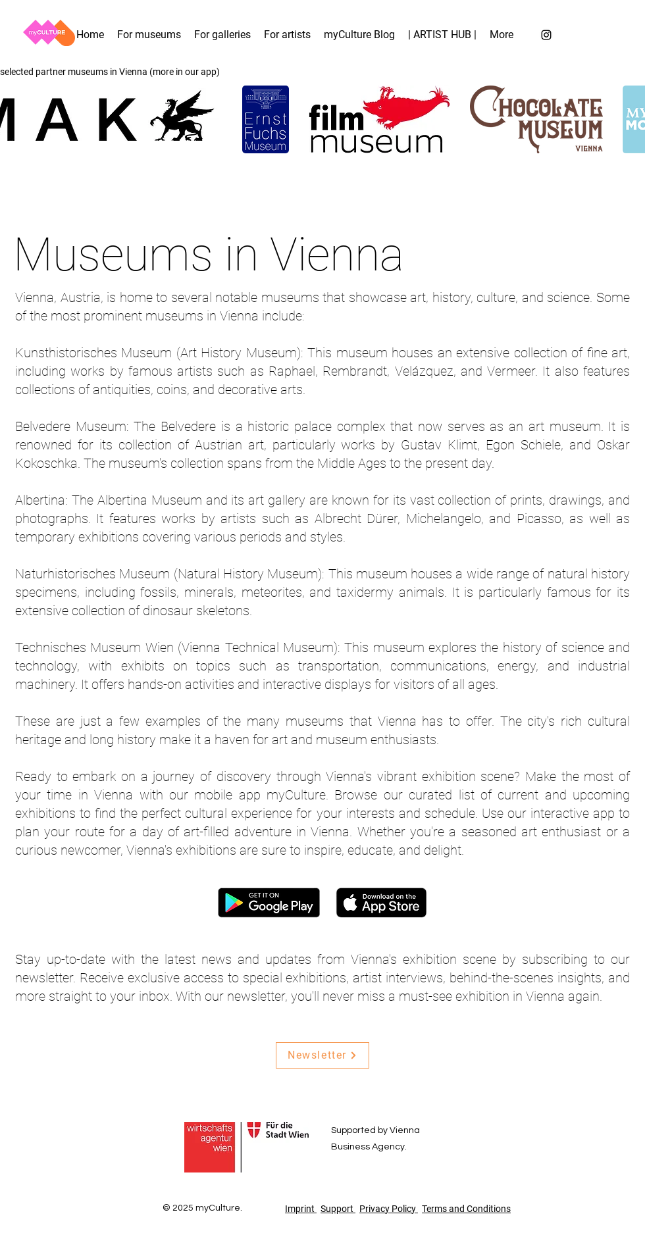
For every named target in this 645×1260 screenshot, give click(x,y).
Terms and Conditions (466, 1208)
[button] (501, 35)
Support (338, 1208)
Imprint (301, 1208)
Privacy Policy (388, 1208)
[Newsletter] (322, 1055)
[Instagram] (546, 34)
